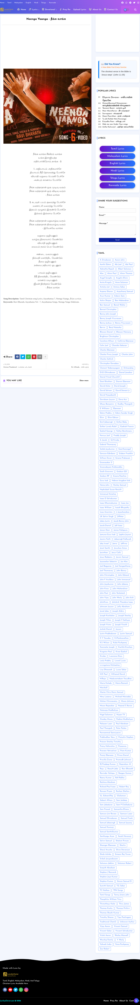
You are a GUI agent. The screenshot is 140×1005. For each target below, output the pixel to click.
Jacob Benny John (121, 521)
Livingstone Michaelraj (110, 665)
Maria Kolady (106, 683)
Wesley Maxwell (121, 935)
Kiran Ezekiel (121, 652)
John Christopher (107, 575)
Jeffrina (124, 544)
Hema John (105, 485)
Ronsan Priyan (106, 791)
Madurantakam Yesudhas (121, 679)
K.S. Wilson (104, 643)
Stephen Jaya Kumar (109, 877)
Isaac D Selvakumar (108, 499)
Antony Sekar (119, 287)
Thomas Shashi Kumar (109, 913)
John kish (130, 598)
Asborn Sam (119, 296)
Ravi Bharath (127, 769)
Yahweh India (105, 944)
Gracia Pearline (119, 476)
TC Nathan (105, 890)
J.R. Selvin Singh (106, 517)
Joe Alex (124, 562)
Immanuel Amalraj (108, 494)
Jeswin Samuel (122, 557)
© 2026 (18, 1001)
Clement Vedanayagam (110, 368)
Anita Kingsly (106, 282)
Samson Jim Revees (108, 814)
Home (2, 3)
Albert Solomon (124, 269)
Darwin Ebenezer (123, 382)
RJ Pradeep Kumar (108, 764)
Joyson (118, 629)
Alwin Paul (111, 273)
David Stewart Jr (123, 391)
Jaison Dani (105, 530)
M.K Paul (104, 674)
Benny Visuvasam (123, 323)
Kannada (52, 3)
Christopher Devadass (109, 364)
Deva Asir (123, 400)
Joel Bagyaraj (105, 566)
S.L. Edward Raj (106, 796)
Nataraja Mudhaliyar (109, 710)
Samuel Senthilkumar (109, 832)
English (29, 3)
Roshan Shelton (122, 791)
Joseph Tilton (105, 620)
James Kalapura (120, 530)
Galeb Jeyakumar (107, 449)
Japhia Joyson (125, 535)
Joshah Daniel (106, 629)
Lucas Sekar (121, 670)
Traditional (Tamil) (108, 922)
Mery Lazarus (106, 697)
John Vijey (104, 598)
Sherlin (123, 845)
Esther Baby (121, 422)
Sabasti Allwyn (106, 800)
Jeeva (114, 544)
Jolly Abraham (123, 607)
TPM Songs (118, 890)
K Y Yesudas (105, 638)
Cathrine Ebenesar (126, 341)
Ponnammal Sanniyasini (110, 733)
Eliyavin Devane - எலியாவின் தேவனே (117, 99)
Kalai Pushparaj (120, 643)
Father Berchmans (124, 431)
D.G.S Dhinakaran (107, 373)
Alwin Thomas (126, 273)
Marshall (103, 688)
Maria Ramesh (121, 683)
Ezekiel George (106, 431)
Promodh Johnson (123, 760)
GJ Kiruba (115, 440)
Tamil (9, 3)
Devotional (48, 9)
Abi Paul (129, 264)
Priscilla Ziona (106, 760)
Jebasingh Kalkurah (122, 539)
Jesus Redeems (106, 557)
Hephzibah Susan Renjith (111, 490)
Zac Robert (104, 949)
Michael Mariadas (123, 697)
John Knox (104, 589)
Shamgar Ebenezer (108, 845)
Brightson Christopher (109, 337)
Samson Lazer (126, 814)
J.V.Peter (120, 517)
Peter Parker (121, 728)
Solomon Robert (125, 863)
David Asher (105, 386)
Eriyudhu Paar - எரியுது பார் (113, 121)
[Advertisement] (48, 47)
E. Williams (105, 409)
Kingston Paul (106, 652)
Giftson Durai (106, 458)
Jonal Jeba (104, 611)
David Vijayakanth (108, 395)
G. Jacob (103, 440)
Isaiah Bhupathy (122, 508)
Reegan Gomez (124, 773)
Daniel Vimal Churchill (110, 377)
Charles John (127, 355)
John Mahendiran (120, 589)
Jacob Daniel (105, 526)
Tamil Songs (105, 895)
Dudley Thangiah (125, 404)
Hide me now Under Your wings (115, 124)
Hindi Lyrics (117, 170)
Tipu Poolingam (124, 917)
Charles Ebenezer (107, 350)
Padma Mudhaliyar (124, 719)
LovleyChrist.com (7, 1001)
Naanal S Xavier (125, 706)
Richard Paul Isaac (108, 787)
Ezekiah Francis (127, 427)
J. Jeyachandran (122, 512)
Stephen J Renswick (108, 872)
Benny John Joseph (108, 314)
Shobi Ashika (105, 854)
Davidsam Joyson (107, 400)
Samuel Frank (127, 818)
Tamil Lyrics (117, 148)
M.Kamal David (118, 674)
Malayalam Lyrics (117, 156)
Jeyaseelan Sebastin (108, 562)
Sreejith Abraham (107, 868)
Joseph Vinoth (121, 625)
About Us (95, 9)
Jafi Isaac (118, 526)
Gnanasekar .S (106, 463)
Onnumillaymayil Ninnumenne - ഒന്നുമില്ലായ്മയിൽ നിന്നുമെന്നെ (116, 104)
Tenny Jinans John (121, 895)
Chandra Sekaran (119, 346)
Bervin (102, 327)
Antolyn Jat (105, 287)
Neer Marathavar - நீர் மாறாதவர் (115, 111)
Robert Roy (124, 787)
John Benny (121, 571)
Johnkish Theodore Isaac (122, 602)
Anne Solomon (121, 282)
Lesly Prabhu (105, 661)
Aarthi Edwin (105, 264)
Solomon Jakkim (107, 863)
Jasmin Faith (105, 539)
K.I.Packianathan (121, 638)
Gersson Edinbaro (107, 454)
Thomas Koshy (106, 908)
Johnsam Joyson (107, 607)
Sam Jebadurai (106, 805)
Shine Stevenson (123, 850)
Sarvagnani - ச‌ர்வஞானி (112, 113)
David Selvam (106, 391)
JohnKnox (104, 602)
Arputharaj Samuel (125, 291)
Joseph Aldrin (118, 611)
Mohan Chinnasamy (108, 701)
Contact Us (111, 9)
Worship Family (106, 940)
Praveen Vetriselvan (108, 751)
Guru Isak (104, 481)
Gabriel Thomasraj (108, 445)
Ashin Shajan (105, 300)
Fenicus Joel (105, 436)
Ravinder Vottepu (107, 773)
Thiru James (124, 904)
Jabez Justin (105, 521)
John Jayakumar (107, 584)
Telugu (44, 3)
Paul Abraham (122, 724)
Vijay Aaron (105, 926)
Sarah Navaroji (124, 836)
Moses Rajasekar (107, 706)
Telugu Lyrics (117, 178)
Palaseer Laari (106, 724)
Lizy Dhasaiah (106, 670)
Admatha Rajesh (107, 269)
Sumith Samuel (106, 886)
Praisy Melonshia (107, 746)
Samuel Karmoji (107, 827)
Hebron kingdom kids (121, 481)
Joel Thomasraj (106, 571)
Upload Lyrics (79, 10)
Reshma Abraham (107, 782)
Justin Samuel (126, 634)
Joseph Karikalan (107, 616)
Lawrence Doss (115, 656)
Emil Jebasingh (106, 422)
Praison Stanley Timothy (110, 742)
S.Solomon (121, 796)
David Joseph (120, 386)
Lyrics (33, 9)
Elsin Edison (113, 418)
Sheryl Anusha (106, 850)
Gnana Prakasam (122, 458)
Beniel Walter (119, 305)
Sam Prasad (105, 809)
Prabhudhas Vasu (107, 737)
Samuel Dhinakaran (108, 818)
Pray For (65, 9)
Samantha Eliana (121, 809)
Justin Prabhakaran (108, 634)
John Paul (104, 593)
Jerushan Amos (120, 548)
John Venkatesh (118, 593)
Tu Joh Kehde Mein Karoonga (114, 119)
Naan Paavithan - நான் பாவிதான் (116, 116)
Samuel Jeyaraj (125, 823)
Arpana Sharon (106, 291)
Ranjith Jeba (112, 769)
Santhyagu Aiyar (107, 836)
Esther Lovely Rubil (108, 427)
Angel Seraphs (106, 278)
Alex (102, 273)
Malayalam (18, 3)
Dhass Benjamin (107, 404)
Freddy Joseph (120, 436)
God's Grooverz (106, 472)
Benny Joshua (106, 323)
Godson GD (122, 472)
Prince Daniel (123, 755)
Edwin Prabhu (106, 413)
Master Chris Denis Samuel (111, 692)
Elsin (102, 418)
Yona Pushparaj (122, 944)
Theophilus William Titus (110, 899)
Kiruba (103, 656)
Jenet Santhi (105, 548)
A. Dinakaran (105, 260)
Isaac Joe (125, 503)
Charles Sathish (106, 359)
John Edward (123, 575)
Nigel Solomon (106, 715)
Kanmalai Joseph (107, 647)
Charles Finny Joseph (109, 355)
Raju (102, 769)
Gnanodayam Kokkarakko (111, 467)
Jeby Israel (104, 544)
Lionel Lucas (120, 661)
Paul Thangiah (106, 728)
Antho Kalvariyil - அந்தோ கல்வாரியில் (118, 127)
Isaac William (106, 508)
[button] (135, 9)
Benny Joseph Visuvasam (110, 318)
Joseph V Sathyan (122, 620)
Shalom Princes (122, 841)
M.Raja (103, 679)
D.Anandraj (128, 368)
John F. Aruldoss (107, 580)
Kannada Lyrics (117, 185)
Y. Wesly (120, 940)
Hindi (36, 3)
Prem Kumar (125, 751)
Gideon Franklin (126, 454)
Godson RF (104, 476)
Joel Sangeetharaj (122, 566)
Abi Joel (118, 264)
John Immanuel (123, 580)
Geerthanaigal (124, 449)
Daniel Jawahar (125, 373)
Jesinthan (104, 553)
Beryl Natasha (115, 327)
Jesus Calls (116, 553)
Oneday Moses (106, 719)
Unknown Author (127, 922)
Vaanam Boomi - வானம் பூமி (114, 108)
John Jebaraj (122, 584)
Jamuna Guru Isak (107, 535)
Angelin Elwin (122, 278)
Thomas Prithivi (123, 908)
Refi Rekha (119, 778)
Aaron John (120, 260)
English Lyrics (117, 163)
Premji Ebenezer (107, 755)
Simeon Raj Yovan (123, 854)
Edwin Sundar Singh (124, 413)
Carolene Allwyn (107, 341)
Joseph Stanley (124, 616)
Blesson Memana (123, 332)
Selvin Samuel (106, 841)
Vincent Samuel (120, 926)
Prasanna (122, 746)
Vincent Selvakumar (124, 931)
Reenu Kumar (106, 778)
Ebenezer (117, 409)
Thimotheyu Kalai (107, 904)
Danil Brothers (106, 382)
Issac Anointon (106, 512)
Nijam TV (120, 715)
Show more (84, 380)
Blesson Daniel (106, 332)
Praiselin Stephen (125, 737)
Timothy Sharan (107, 917)
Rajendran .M (125, 764)
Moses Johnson (127, 701)
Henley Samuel (119, 485)
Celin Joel (104, 346)
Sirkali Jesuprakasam (109, 859)
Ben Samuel (105, 305)
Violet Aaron (105, 935)
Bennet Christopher (108, 309)
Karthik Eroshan (125, 647)
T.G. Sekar (121, 886)
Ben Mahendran (122, 300)
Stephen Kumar (106, 881)
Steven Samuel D (124, 881)
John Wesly (117, 598)
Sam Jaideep (121, 800)
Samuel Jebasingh (107, 823)
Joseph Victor (105, 625)
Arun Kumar (105, 296)
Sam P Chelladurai (124, 805)
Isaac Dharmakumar (108, 503)
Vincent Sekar (106, 931)
